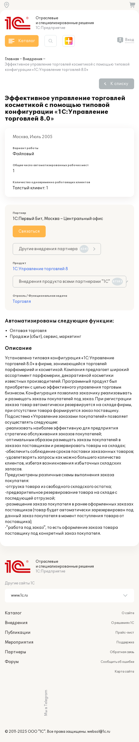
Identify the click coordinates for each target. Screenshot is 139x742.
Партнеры (15, 652)
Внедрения (32, 59)
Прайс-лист (124, 633)
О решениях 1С (122, 623)
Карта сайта (124, 672)
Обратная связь (122, 652)
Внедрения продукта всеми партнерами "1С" (71, 281)
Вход (129, 40)
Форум (12, 661)
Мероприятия (19, 642)
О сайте (128, 613)
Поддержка (125, 642)
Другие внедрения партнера (53, 249)
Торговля (22, 301)
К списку (119, 83)
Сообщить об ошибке (117, 662)
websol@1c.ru (98, 732)
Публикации (18, 632)
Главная (12, 59)
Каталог (13, 613)
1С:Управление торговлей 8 (40, 268)
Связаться (29, 231)
